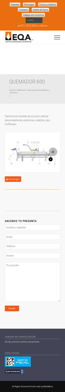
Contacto (23, 9)
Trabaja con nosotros (33, 15)
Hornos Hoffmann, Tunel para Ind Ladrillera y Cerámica (29, 91)
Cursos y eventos (47, 4)
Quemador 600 (27, 81)
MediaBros (48, 386)
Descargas (29, 4)
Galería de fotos (40, 9)
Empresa (15, 4)
